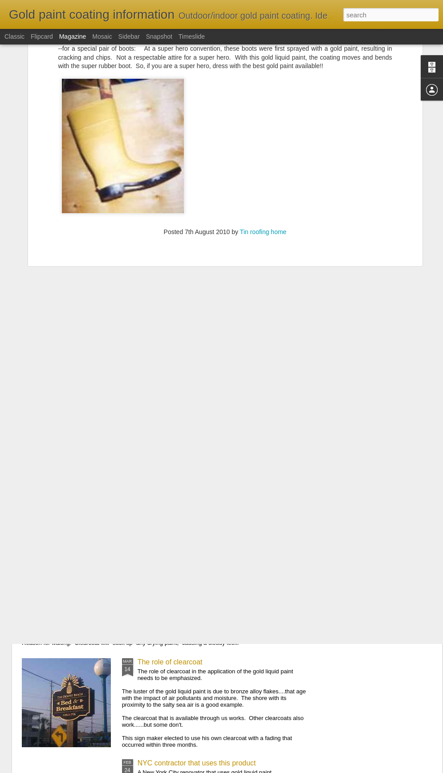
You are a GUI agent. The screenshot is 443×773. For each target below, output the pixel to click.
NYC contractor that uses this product (197, 763)
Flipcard (42, 36)
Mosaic (102, 36)
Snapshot (159, 36)
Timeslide (192, 36)
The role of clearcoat (170, 662)
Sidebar (129, 36)
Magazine (72, 36)
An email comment (67, 548)
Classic (14, 36)
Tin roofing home (263, 146)
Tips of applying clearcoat (77, 587)
